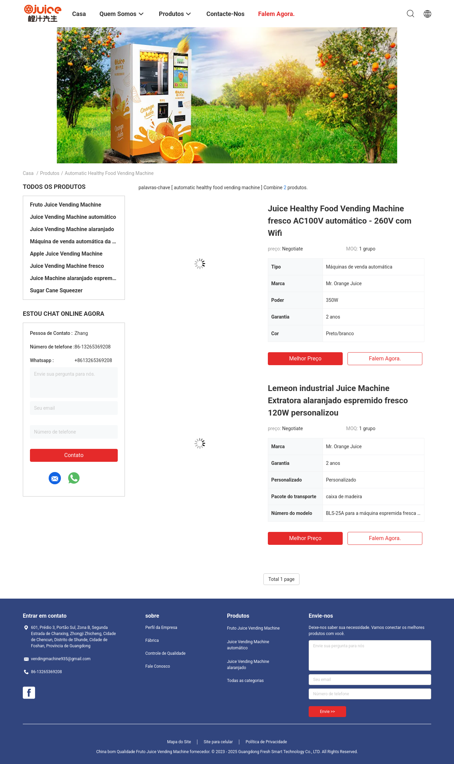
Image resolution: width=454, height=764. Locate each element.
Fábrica (152, 640)
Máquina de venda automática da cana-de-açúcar (74, 241)
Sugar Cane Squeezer (56, 290)
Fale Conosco (157, 666)
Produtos (50, 173)
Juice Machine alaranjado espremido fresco (74, 278)
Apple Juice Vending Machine (66, 253)
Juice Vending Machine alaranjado (72, 229)
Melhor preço (305, 358)
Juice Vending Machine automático (73, 217)
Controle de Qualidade (165, 653)
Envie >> (327, 711)
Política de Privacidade (266, 741)
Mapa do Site (179, 741)
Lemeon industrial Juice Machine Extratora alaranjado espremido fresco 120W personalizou (338, 401)
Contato (74, 455)
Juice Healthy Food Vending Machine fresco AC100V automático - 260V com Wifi (339, 221)
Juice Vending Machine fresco (67, 266)
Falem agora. (385, 358)
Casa (28, 173)
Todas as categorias (245, 680)
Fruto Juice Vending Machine (65, 204)
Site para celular (218, 741)
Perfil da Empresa (161, 627)
